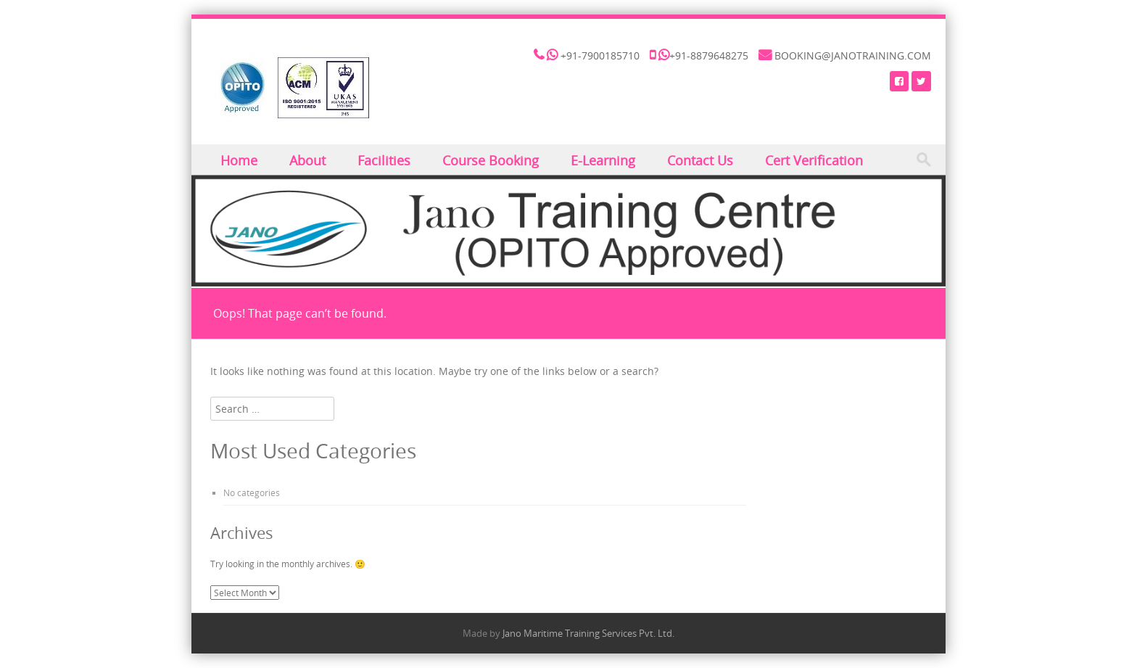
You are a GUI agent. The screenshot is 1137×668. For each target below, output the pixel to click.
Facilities (383, 160)
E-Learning (603, 160)
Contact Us (700, 160)
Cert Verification (814, 160)
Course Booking (490, 160)
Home (238, 160)
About (307, 160)
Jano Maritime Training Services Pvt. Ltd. (588, 633)
